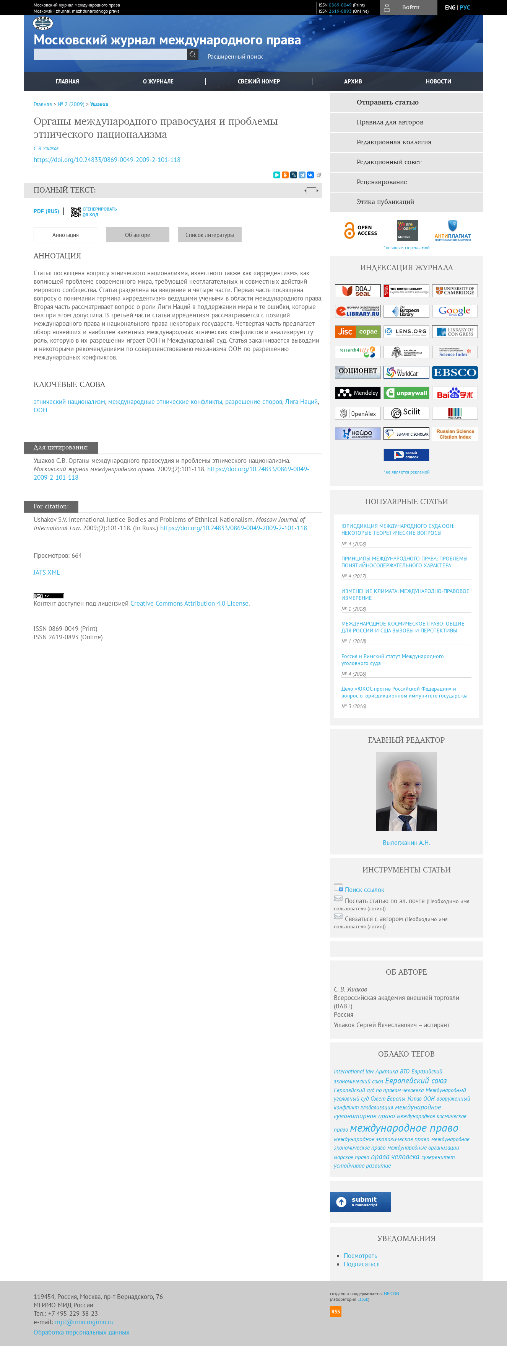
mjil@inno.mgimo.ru (84, 1322)
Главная (67, 81)
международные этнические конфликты (165, 401)
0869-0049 (340, 5)
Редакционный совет (389, 162)
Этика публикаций (385, 202)
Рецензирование (382, 182)
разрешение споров (253, 401)
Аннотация (65, 234)
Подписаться (362, 1264)
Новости (438, 81)
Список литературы (209, 234)
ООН (40, 410)
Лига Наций (301, 401)
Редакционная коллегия (394, 142)
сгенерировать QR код (89, 211)
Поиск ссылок (364, 889)
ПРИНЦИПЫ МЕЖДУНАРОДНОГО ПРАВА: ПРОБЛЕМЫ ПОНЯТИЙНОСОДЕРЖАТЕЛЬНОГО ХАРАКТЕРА (404, 562)
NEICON (391, 1293)
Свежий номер (259, 81)
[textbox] (110, 54)
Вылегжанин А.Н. (406, 842)
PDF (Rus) (46, 211)
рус (465, 7)
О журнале (158, 81)
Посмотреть (360, 1255)
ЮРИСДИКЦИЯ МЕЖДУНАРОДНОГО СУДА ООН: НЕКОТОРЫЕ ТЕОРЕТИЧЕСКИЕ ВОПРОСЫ (397, 529)
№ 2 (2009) (71, 104)
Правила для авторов (390, 122)
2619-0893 (340, 11)
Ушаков (99, 104)
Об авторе (137, 234)
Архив (353, 81)
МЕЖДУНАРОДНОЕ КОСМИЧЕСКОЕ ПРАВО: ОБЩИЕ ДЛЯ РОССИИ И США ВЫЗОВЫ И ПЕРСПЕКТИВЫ (403, 627)
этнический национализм (69, 401)
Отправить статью (388, 102)
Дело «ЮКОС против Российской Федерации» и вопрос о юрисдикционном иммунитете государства (404, 692)
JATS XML (47, 572)
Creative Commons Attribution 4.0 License (189, 603)
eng (450, 7)
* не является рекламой (407, 247)
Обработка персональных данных (82, 1332)
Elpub (363, 1299)
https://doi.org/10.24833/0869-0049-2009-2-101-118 (233, 528)
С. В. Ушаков (46, 148)
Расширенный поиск (235, 56)
